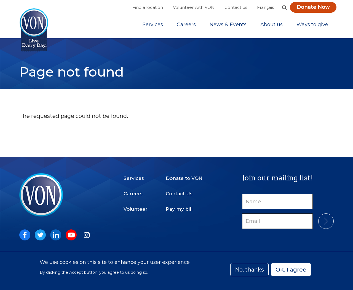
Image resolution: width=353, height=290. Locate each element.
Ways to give (312, 24)
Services (153, 24)
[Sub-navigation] (153, 24)
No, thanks (249, 269)
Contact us (235, 7)
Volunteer (136, 209)
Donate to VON (184, 178)
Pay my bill (179, 209)
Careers (186, 24)
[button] (284, 7)
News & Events (228, 24)
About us (271, 24)
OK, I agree (291, 269)
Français (265, 7)
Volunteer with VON (194, 7)
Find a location (147, 7)
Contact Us (179, 193)
